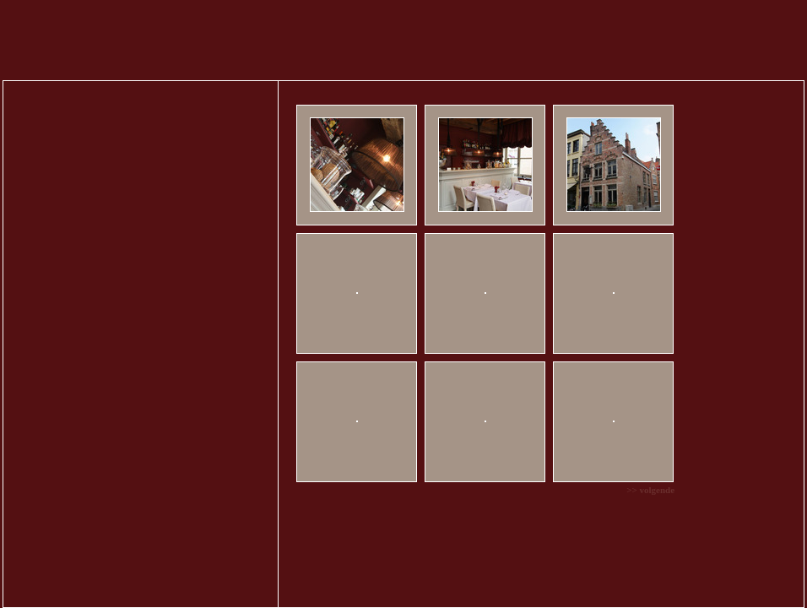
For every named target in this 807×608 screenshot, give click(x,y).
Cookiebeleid (410, 583)
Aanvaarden (752, 584)
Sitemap (673, 521)
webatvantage (779, 535)
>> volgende (592, 469)
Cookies (710, 521)
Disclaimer (785, 521)
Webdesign (694, 535)
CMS (733, 535)
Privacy (745, 521)
